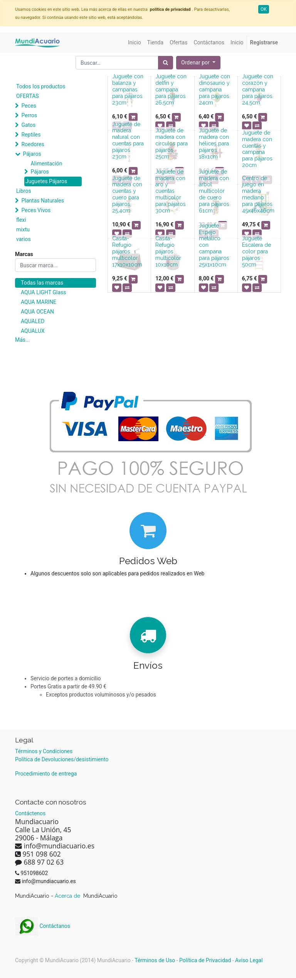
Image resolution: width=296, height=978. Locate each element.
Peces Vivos (35, 210)
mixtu (23, 229)
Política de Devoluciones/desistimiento (61, 759)
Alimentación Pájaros (46, 167)
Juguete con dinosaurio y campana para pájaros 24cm (214, 89)
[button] (198, 62)
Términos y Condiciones (43, 751)
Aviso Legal (249, 960)
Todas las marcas (42, 283)
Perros (29, 115)
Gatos (28, 125)
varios (23, 239)
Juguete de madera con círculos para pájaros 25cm (171, 143)
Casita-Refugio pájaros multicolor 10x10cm (168, 251)
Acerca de (68, 896)
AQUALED (32, 321)
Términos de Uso (155, 960)
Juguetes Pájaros (46, 181)
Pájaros (32, 154)
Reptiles (30, 135)
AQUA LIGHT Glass (43, 292)
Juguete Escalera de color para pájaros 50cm (256, 251)
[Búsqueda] (165, 62)
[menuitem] (134, 42)
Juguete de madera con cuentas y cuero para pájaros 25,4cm (127, 194)
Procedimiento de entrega (46, 774)
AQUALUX (33, 331)
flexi (21, 220)
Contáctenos (30, 813)
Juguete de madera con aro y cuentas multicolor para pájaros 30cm (170, 191)
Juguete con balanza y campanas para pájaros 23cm (127, 89)
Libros (23, 191)
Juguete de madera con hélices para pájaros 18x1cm (214, 143)
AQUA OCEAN (37, 312)
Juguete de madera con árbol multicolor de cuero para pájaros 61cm (214, 191)
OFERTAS (27, 96)
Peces (28, 106)
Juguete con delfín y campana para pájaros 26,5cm (171, 89)
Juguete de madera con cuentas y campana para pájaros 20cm (257, 149)
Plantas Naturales (42, 200)
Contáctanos (42, 926)
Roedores (32, 144)
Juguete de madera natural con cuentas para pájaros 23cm (128, 140)
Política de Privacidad (205, 960)
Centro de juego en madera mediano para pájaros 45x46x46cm (258, 194)
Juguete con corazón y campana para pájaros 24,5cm (257, 89)
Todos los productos (40, 86)
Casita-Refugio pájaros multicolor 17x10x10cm (127, 251)
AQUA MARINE (38, 302)
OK (264, 9)
